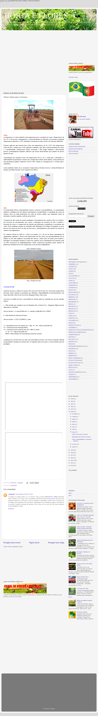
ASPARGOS (72, 287)
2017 (72, 455)
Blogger (53, 708)
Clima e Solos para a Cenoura (80, 434)
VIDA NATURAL (73, 153)
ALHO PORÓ (72, 283)
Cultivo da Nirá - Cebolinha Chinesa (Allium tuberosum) (84, 527)
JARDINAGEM (73, 334)
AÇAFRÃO (72, 266)
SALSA (71, 369)
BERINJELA (72, 297)
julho (73, 421)
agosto (74, 419)
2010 (72, 465)
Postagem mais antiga (56, 543)
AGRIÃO (71, 271)
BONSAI (71, 304)
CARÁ (70, 313)
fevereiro (74, 444)
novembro (75, 414)
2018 (72, 452)
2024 (72, 401)
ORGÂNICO (72, 348)
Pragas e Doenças (73, 365)
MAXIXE (71, 337)
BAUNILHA (72, 294)
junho (74, 424)
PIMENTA (71, 353)
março (74, 432)
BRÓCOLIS (72, 311)
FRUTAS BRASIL (74, 151)
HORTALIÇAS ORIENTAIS (76, 332)
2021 (72, 409)
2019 (72, 450)
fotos (70, 495)
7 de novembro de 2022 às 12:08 (24, 494)
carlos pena (82, 116)
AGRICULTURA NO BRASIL (77, 146)
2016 (72, 457)
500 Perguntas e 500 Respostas (77, 262)
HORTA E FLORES (36, 15)
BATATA (71, 290)
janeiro (74, 447)
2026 (72, 398)
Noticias (71, 344)
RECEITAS (72, 367)
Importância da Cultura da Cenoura (81, 437)
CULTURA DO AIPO (82, 588)
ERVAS (71, 322)
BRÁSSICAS (72, 308)
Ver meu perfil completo (83, 119)
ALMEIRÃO (72, 285)
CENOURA (13, 485)
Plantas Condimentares (75, 358)
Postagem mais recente (11, 543)
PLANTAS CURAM (74, 360)
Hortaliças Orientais (82, 612)
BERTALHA (72, 299)
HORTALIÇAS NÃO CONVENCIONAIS (80, 330)
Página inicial (34, 543)
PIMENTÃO (72, 355)
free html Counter (73, 77)
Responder (11, 508)
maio (73, 427)
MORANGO (72, 341)
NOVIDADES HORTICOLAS (77, 346)
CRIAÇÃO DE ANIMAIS (76, 149)
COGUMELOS (73, 320)
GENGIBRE (72, 327)
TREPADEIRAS (73, 377)
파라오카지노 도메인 (51, 496)
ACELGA (71, 268)
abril (73, 429)
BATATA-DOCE (73, 292)
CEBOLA (71, 315)
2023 (72, 404)
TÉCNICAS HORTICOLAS (76, 372)
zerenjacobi (11, 494)
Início (70, 493)
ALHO (70, 280)
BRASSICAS (72, 306)
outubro (74, 416)
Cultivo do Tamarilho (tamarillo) (85, 515)
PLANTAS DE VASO (74, 362)
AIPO (70, 273)
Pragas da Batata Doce (83, 577)
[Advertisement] (49, 47)
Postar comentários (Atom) (15, 546)
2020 (72, 411)
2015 (72, 460)
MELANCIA (72, 339)
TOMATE (71, 374)
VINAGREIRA (73, 379)
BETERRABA (72, 301)
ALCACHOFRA (73, 276)
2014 (72, 463)
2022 (72, 406)
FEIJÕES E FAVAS (74, 325)
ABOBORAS (72, 264)
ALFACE (71, 278)
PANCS (71, 351)
